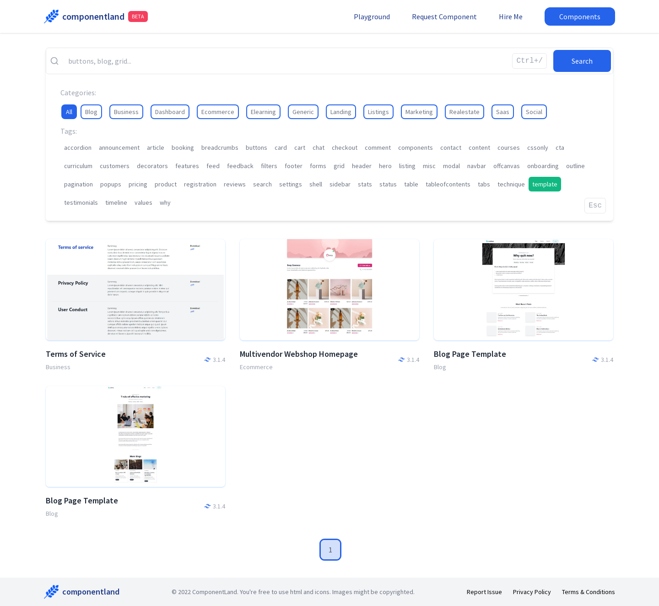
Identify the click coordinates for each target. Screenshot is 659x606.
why (165, 202)
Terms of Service (76, 354)
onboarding (543, 166)
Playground (372, 16)
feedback (240, 166)
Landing (340, 112)
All (69, 112)
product (166, 184)
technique (511, 184)
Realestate (464, 112)
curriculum (78, 166)
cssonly (537, 147)
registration (200, 184)
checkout (344, 147)
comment (378, 147)
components (415, 147)
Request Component (444, 16)
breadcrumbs (219, 147)
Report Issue (484, 592)
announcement (119, 147)
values (143, 202)
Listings (378, 112)
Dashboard (170, 112)
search (262, 184)
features (187, 166)
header (362, 166)
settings (290, 184)
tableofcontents (448, 184)
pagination (78, 184)
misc (429, 166)
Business (126, 112)
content (479, 147)
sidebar (340, 184)
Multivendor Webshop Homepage (299, 354)
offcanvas (506, 166)
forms (318, 166)
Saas (502, 112)
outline (575, 166)
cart (299, 147)
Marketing (419, 112)
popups (110, 184)
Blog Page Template (470, 354)
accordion (78, 147)
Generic (303, 112)
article (155, 147)
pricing (138, 184)
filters (269, 166)
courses (508, 147)
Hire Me (511, 16)
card (281, 147)
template (544, 184)
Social (534, 112)
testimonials (81, 202)
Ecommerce (217, 112)
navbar (476, 166)
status (388, 184)
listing (407, 166)
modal (451, 166)
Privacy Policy (532, 592)
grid (339, 166)
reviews (235, 184)
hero (385, 166)
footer (293, 166)
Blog (91, 112)
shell (315, 184)
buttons (256, 147)
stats (365, 184)
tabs (484, 184)
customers (115, 166)
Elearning (263, 112)
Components (579, 16)
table (411, 184)
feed (213, 166)
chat (318, 147)
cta (560, 147)
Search (582, 61)
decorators (152, 166)
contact (450, 147)
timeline (116, 202)
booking (183, 147)
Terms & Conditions (588, 592)
